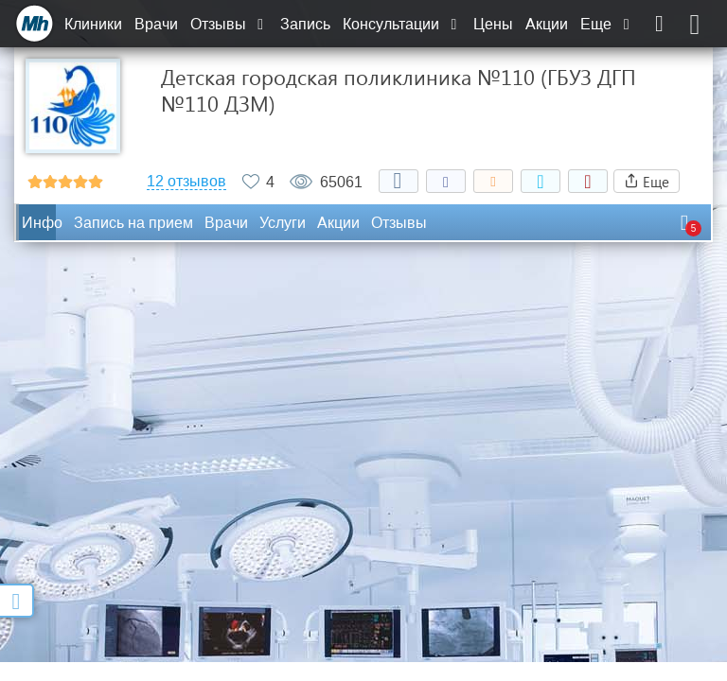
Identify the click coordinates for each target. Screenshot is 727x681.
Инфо (42, 223)
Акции (546, 24)
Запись (305, 24)
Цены (493, 24)
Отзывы (229, 24)
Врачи (156, 24)
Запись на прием (133, 223)
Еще (606, 24)
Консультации (402, 24)
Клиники (93, 24)
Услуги (282, 223)
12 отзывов (186, 181)
